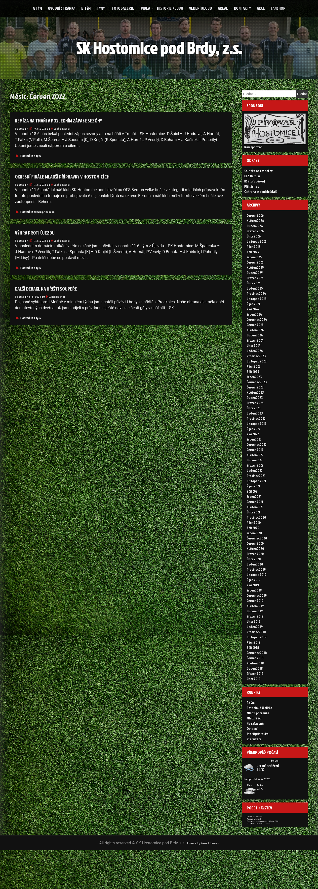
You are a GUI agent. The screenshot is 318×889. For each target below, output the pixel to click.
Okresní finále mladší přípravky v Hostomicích (70, 179)
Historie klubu (170, 8)
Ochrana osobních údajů (260, 197)
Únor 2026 (254, 245)
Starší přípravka (257, 745)
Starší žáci (254, 750)
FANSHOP (278, 8)
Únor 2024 (254, 354)
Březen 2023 (255, 411)
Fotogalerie (123, 8)
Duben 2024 (255, 344)
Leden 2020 (255, 573)
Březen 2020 (255, 562)
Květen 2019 (255, 614)
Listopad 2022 (256, 432)
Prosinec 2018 (256, 640)
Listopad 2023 (256, 370)
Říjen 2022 (253, 437)
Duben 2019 (255, 620)
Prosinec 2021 (256, 484)
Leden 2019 (255, 635)
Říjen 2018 (254, 651)
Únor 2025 (254, 292)
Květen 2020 (255, 557)
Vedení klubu (200, 8)
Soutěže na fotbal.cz (258, 176)
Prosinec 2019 (256, 578)
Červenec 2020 (257, 547)
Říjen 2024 (254, 312)
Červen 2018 (255, 666)
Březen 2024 (255, 349)
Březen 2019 (255, 625)
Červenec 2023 (257, 390)
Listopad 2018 (257, 646)
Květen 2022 (255, 463)
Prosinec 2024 (256, 302)
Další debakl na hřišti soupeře (51, 294)
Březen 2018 (255, 682)
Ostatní (252, 740)
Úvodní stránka (61, 8)
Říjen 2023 (253, 375)
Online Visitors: (260, 838)
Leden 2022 (255, 479)
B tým (86, 8)
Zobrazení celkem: (263, 857)
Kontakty (242, 8)
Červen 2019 (255, 609)
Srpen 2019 (254, 599)
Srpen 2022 (254, 448)
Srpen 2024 (254, 323)
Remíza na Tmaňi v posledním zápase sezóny (66, 121)
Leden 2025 (255, 297)
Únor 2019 (253, 630)
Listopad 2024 (257, 307)
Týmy (101, 8)
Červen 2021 (255, 510)
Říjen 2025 (254, 255)
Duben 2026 (255, 234)
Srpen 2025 (254, 266)
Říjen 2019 (253, 588)
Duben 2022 (255, 469)
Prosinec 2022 (256, 427)
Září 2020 (253, 536)
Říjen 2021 (253, 495)
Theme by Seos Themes (202, 881)
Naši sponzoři (253, 150)
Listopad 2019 (256, 583)
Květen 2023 (255, 401)
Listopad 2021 (256, 489)
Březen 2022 (255, 474)
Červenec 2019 (257, 604)
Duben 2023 (255, 406)
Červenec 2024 (257, 328)
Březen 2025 (255, 286)
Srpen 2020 (254, 541)
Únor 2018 (254, 687)
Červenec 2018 (257, 661)
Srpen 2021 (254, 505)
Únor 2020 (254, 567)
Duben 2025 (255, 281)
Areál (223, 8)
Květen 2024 (255, 338)
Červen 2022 (255, 458)
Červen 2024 (255, 333)
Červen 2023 (255, 396)
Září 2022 (253, 443)
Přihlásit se (251, 192)
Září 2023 (253, 380)
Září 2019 (253, 594)
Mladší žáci (254, 730)
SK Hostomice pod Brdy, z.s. (158, 50)
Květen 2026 (255, 229)
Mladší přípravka (44, 215)
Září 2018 (253, 656)
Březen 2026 (255, 239)
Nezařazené (255, 735)
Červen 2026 (255, 224)
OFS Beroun (252, 181)
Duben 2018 (255, 677)
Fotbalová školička (259, 719)
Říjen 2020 (254, 531)
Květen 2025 (255, 276)
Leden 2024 (255, 359)
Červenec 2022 (257, 453)
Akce (261, 8)
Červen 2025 (255, 271)
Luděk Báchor (62, 130)
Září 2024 (253, 318)
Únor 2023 (253, 417)
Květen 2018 (255, 672)
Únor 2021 (253, 521)
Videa (145, 8)
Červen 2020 (255, 552)
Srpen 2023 (254, 385)
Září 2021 (253, 500)
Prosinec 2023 (256, 364)
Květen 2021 (255, 515)
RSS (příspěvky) (254, 187)
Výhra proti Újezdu (38, 236)
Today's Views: (260, 843)
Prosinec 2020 (256, 526)
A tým (37, 8)
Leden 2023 (255, 422)
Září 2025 (253, 260)
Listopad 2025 (257, 250)
